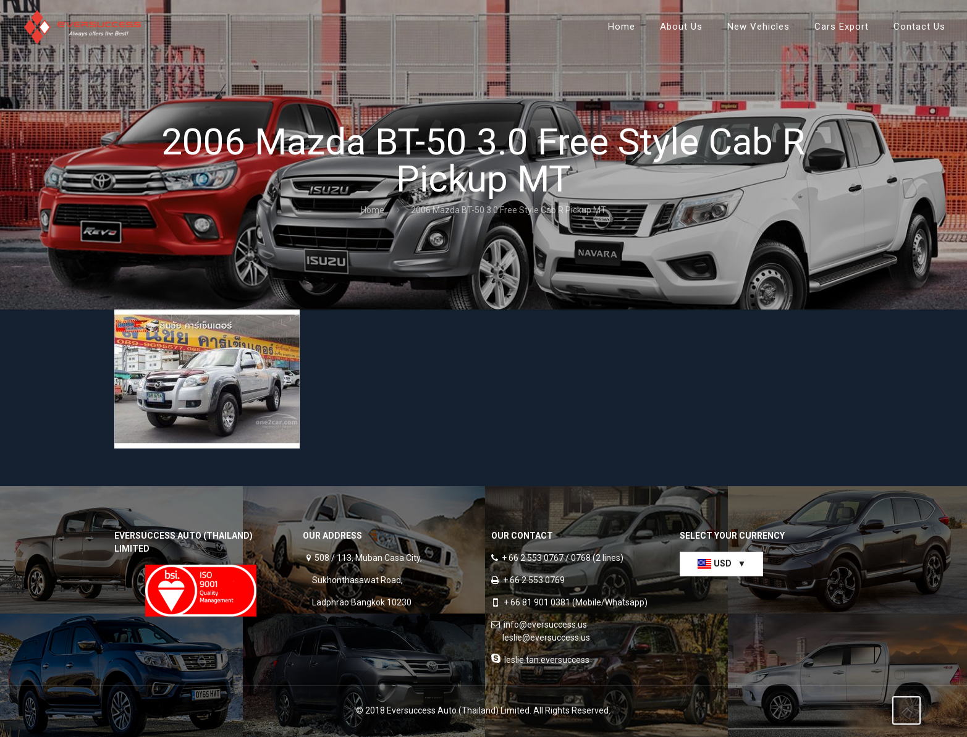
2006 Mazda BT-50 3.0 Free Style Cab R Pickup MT (508, 210)
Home (372, 210)
